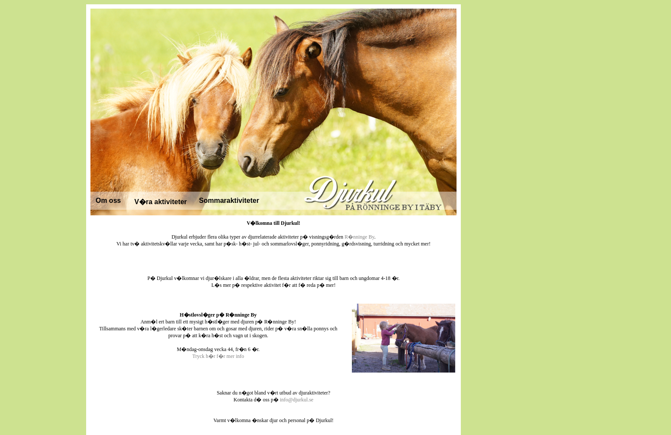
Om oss (108, 200)
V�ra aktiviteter (160, 201)
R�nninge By (359, 237)
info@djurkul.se (297, 400)
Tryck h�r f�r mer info (218, 356)
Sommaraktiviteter (229, 200)
